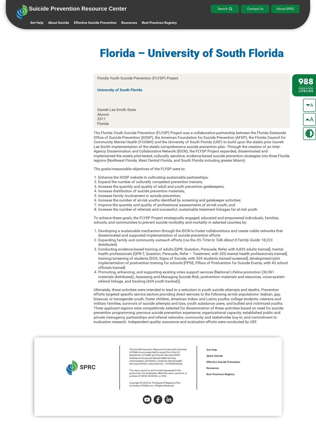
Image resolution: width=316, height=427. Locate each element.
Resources (212, 368)
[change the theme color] (309, 133)
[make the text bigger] (309, 119)
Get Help (36, 23)
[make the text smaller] (309, 105)
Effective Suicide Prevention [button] (95, 23)
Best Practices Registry (159, 23)
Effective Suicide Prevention (223, 362)
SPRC (81, 367)
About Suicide (58, 23)
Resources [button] (129, 23)
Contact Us (255, 9)
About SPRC (285, 9)
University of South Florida (119, 90)
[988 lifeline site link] (304, 85)
